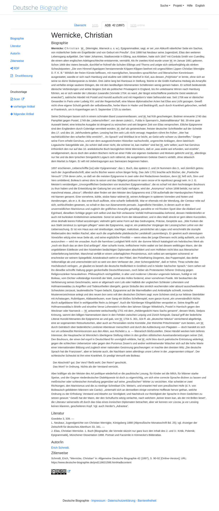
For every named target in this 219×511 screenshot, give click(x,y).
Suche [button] (164, 5)
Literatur (15, 45)
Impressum (98, 500)
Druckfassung (21, 75)
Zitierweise (17, 60)
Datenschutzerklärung (121, 500)
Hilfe (190, 5)
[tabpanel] (110, 255)
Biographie (17, 38)
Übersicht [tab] (80, 25)
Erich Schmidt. (60, 447)
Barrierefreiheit (147, 500)
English (200, 5)
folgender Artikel (22, 114)
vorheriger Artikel (22, 106)
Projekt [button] (177, 5)
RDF (14, 68)
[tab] (114, 25)
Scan (15, 99)
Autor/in (15, 53)
